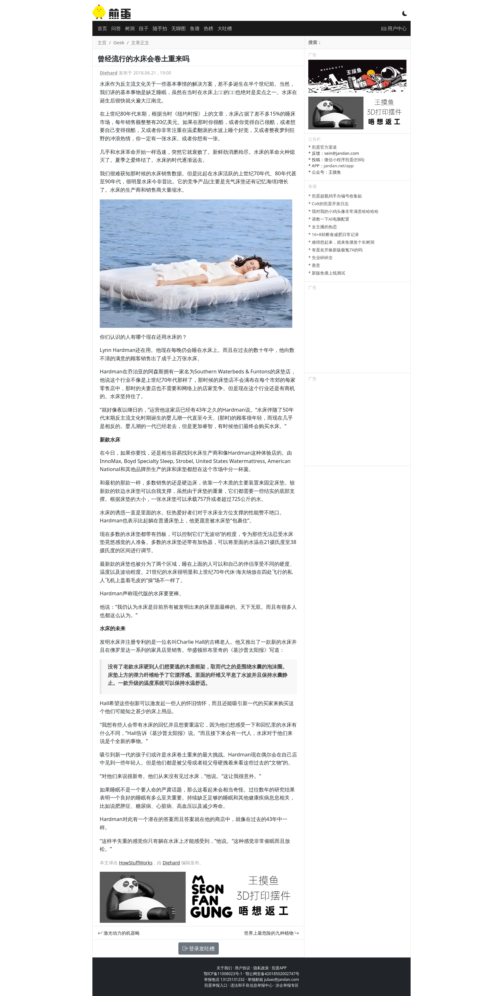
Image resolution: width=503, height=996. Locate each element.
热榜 (208, 28)
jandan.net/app (339, 166)
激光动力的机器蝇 (119, 933)
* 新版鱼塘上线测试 (326, 273)
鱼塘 (195, 28)
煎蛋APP (279, 968)
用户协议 (242, 968)
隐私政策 (261, 968)
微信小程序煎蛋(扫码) (344, 159)
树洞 (130, 28)
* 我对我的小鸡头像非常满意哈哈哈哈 (343, 211)
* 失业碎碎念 (320, 257)
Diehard (108, 73)
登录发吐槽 (199, 948)
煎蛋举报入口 (215, 985)
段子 (144, 28)
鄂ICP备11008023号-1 (223, 973)
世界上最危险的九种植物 (271, 933)
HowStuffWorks (136, 863)
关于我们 (224, 968)
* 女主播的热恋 (322, 227)
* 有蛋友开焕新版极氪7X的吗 (335, 250)
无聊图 (178, 28)
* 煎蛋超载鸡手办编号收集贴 (335, 196)
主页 (102, 42)
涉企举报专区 (287, 985)
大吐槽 (224, 28)
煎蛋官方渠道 (324, 147)
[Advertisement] (357, 333)
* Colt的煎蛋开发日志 (328, 203)
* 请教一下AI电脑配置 (328, 219)
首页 (102, 28)
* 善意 (314, 265)
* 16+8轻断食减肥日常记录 (333, 234)
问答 (116, 28)
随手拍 (160, 28)
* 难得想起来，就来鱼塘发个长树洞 (341, 242)
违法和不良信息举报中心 (251, 985)
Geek (118, 42)
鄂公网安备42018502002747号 (272, 973)
